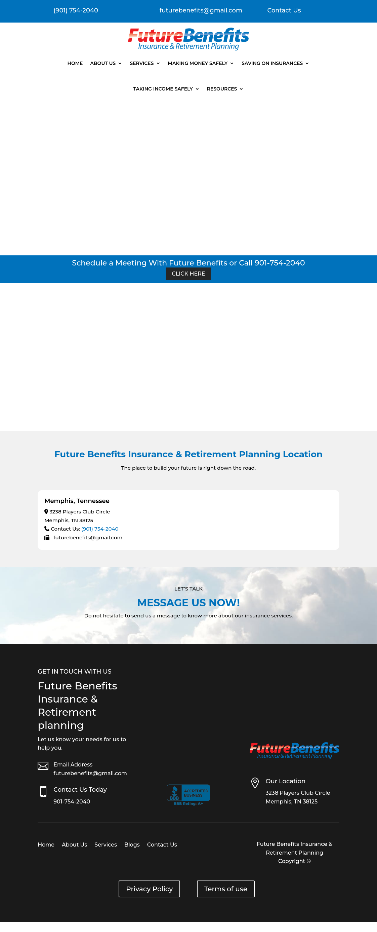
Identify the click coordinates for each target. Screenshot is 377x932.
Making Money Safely (198, 63)
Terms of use (225, 889)
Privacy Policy (149, 889)
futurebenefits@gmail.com (90, 773)
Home (75, 63)
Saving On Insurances (272, 63)
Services (142, 63)
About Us (103, 63)
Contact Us (284, 10)
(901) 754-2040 (100, 529)
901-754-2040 (71, 801)
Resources (222, 89)
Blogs (132, 845)
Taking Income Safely (163, 89)
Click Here (188, 274)
